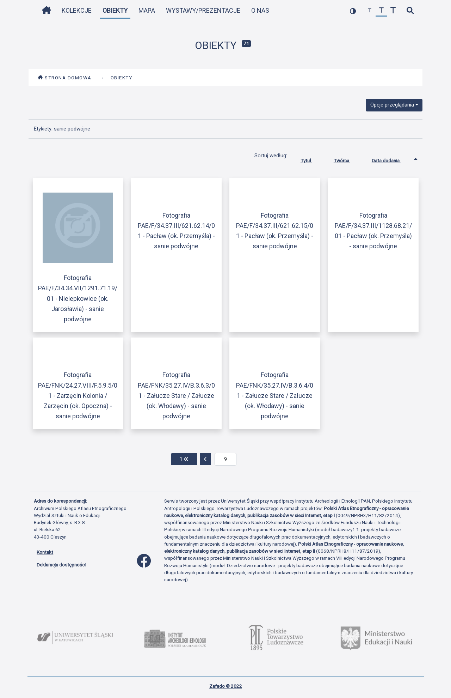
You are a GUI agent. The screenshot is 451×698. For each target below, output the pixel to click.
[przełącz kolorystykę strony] (353, 11)
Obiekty (115, 10)
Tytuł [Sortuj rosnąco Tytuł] (312, 159)
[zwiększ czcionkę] (393, 11)
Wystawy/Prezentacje (203, 10)
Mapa (146, 10)
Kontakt (45, 552)
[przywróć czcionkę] (381, 11)
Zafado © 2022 (225, 686)
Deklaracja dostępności (61, 564)
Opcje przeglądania (392, 105)
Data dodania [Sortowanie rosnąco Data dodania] (391, 159)
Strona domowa (64, 77)
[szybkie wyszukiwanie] (410, 11)
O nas (260, 10)
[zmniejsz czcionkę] (370, 11)
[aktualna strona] (226, 459)
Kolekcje (77, 10)
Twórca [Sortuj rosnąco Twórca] (347, 159)
